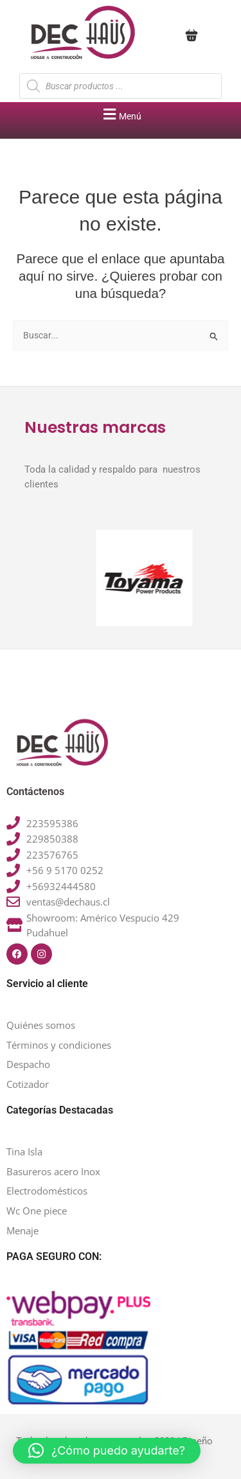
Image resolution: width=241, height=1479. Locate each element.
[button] (120, 114)
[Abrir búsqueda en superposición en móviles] (120, 86)
